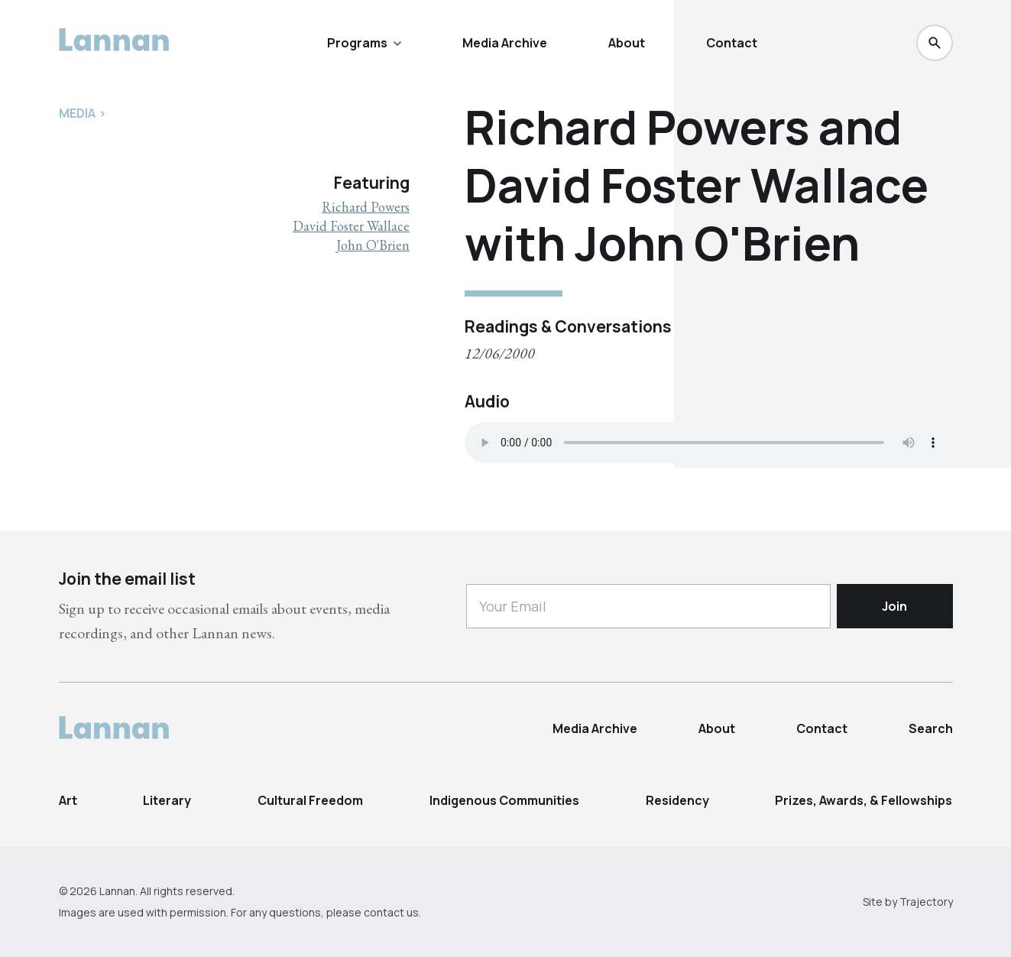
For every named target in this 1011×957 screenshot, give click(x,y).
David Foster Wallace (351, 226)
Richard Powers (366, 207)
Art (68, 800)
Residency (677, 800)
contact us (391, 912)
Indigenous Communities (504, 800)
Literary (167, 800)
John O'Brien (373, 245)
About (626, 42)
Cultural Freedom (310, 800)
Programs (364, 42)
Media (77, 113)
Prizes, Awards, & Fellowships (863, 800)
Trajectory (926, 901)
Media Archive (504, 42)
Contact (731, 42)
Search (931, 728)
